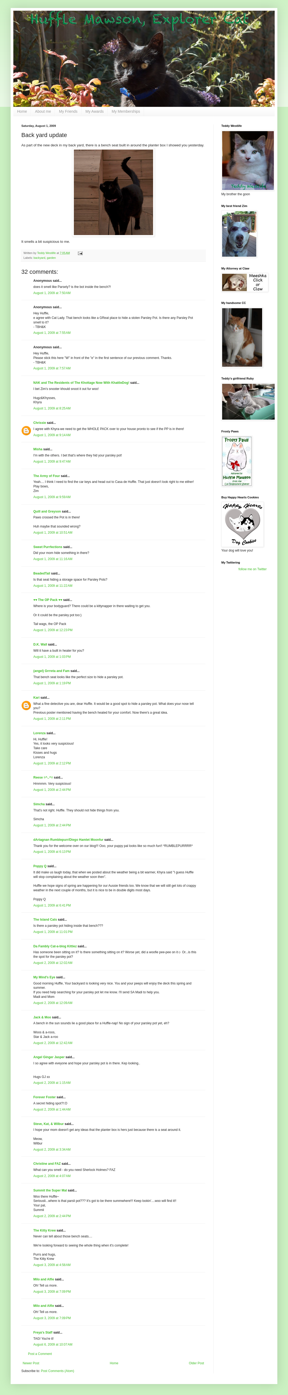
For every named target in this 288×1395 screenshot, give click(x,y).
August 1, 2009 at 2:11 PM (52, 719)
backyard (39, 257)
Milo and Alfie (43, 1279)
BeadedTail (41, 573)
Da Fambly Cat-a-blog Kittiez (55, 946)
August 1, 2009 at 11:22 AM (52, 586)
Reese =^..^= (43, 777)
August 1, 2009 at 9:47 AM (52, 461)
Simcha (39, 804)
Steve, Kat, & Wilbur (48, 1124)
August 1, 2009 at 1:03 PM (52, 657)
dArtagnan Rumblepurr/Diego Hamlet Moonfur (68, 840)
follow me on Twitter (252, 569)
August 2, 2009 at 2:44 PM (52, 1216)
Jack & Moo (42, 1017)
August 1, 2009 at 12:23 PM (53, 630)
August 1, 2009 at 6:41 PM (52, 905)
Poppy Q (39, 866)
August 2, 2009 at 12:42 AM (52, 1043)
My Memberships (126, 111)
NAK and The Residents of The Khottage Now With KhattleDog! (81, 383)
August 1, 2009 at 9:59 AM (52, 497)
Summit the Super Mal (50, 1190)
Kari (36, 698)
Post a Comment (40, 1354)
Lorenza (39, 733)
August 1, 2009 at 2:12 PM (52, 763)
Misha (37, 449)
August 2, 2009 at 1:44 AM (52, 1109)
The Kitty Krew (44, 1230)
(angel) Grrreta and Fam (51, 671)
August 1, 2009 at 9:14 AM (52, 435)
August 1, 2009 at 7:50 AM (52, 293)
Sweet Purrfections (47, 547)
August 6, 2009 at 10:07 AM (52, 1344)
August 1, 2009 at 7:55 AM (52, 333)
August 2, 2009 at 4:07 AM (52, 1176)
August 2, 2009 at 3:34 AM (52, 1149)
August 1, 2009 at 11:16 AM (52, 559)
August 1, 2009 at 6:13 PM (52, 852)
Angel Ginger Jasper (49, 1057)
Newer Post (31, 1363)
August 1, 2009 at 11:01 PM (53, 932)
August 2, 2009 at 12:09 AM (52, 1003)
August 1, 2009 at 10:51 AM (52, 532)
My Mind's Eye (44, 977)
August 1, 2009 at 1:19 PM (52, 683)
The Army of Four (46, 476)
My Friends (68, 111)
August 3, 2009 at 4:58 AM (52, 1265)
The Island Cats (45, 919)
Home (22, 111)
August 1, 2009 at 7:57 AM (52, 368)
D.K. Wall (40, 644)
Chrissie (39, 423)
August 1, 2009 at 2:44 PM (52, 790)
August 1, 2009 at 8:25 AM (52, 408)
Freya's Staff (43, 1332)
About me (43, 111)
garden (51, 257)
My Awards (95, 111)
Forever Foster (44, 1097)
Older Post (196, 1363)
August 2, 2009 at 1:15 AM (52, 1083)
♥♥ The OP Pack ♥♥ (47, 600)
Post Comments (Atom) (57, 1371)
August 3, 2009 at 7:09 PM (52, 1292)
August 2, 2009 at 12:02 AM (52, 963)
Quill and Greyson (47, 511)
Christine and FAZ (47, 1164)
